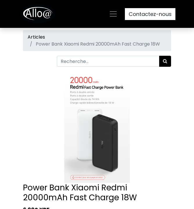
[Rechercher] (165, 61)
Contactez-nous (150, 14)
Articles (36, 37)
